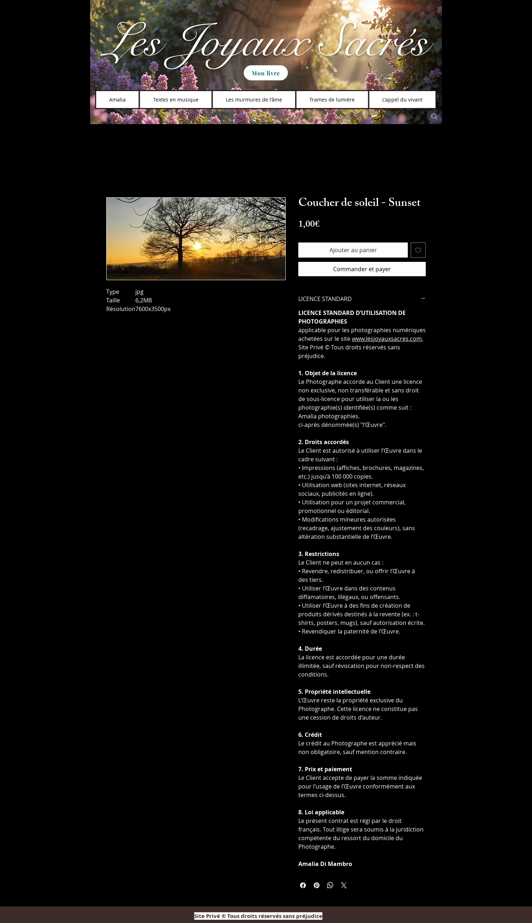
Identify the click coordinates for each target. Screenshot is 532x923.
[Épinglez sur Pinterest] (316, 885)
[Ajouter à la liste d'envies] (418, 250)
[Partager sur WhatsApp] (330, 885)
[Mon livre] (266, 72)
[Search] (434, 116)
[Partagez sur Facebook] (303, 885)
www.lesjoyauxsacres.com (387, 339)
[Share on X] (344, 885)
